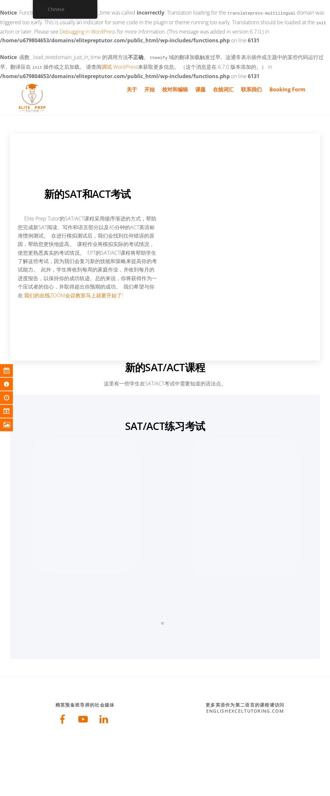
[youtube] (84, 717)
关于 (132, 86)
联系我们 (251, 86)
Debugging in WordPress (88, 30)
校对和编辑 (175, 86)
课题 (200, 86)
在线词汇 (223, 86)
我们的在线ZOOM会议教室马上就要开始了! (73, 292)
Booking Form (287, 86)
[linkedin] (105, 717)
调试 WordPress (120, 64)
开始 (149, 86)
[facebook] (64, 717)
